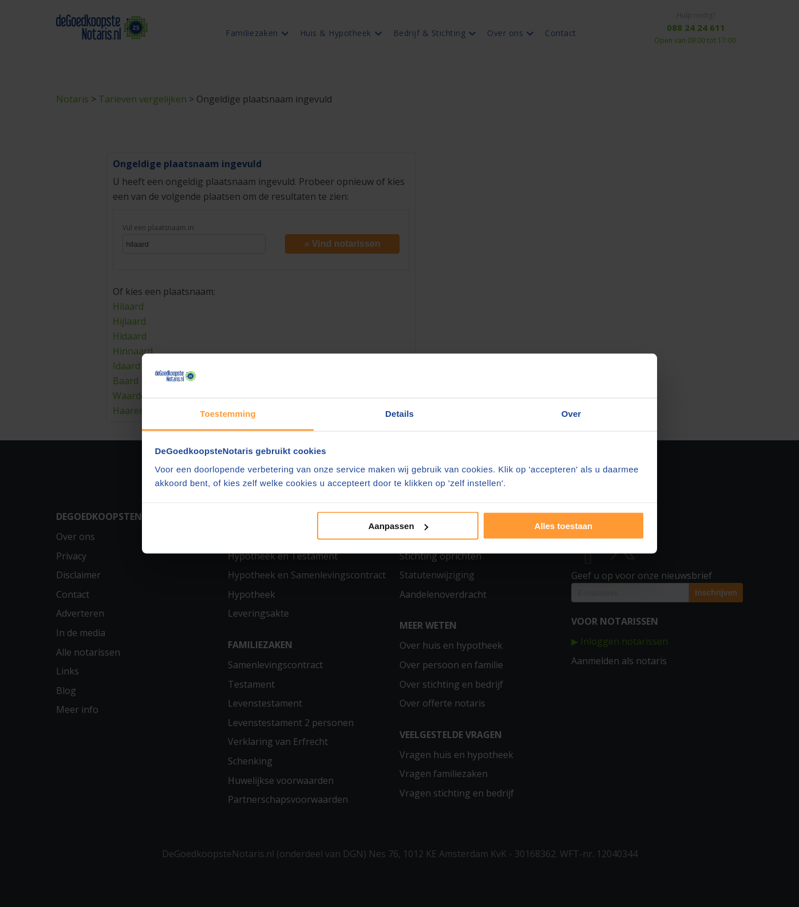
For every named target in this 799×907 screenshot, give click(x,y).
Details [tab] (399, 413)
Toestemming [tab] (228, 413)
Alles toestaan (564, 526)
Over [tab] (571, 413)
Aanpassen (398, 526)
